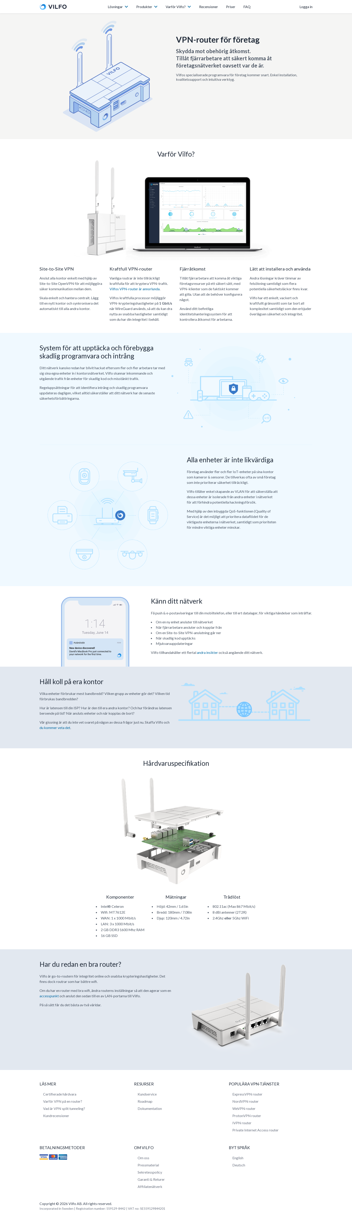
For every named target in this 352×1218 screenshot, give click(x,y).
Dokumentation (150, 1108)
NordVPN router (245, 1101)
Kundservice (147, 1094)
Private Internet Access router (255, 1130)
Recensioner (208, 6)
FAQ (247, 6)
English (237, 1158)
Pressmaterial (148, 1165)
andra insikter (207, 652)
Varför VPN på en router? (62, 1101)
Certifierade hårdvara (59, 1094)
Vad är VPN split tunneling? (64, 1108)
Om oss (143, 1158)
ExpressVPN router (247, 1094)
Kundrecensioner (56, 1115)
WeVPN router (243, 1108)
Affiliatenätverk (150, 1186)
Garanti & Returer (151, 1179)
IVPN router (241, 1123)
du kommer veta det (55, 727)
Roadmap (145, 1101)
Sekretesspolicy (150, 1172)
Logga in (305, 6)
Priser (230, 6)
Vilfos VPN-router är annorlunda (135, 289)
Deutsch (238, 1165)
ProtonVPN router (246, 1115)
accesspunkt (49, 996)
